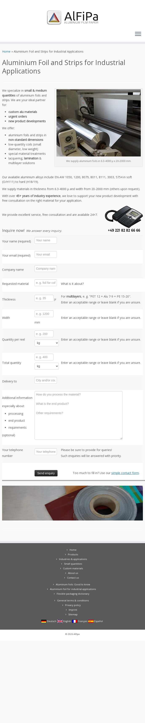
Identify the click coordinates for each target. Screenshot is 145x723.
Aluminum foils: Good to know (73, 584)
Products (73, 554)
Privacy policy (73, 605)
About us (73, 573)
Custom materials (73, 568)
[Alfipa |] (72, 18)
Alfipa (77, 634)
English (64, 621)
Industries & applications (73, 559)
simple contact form (125, 473)
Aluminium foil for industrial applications (73, 589)
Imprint (73, 609)
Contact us (73, 577)
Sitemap (73, 614)
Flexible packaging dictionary (73, 593)
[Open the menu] (138, 34)
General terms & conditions (73, 600)
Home (6, 51)
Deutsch (48, 621)
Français (79, 621)
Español (95, 621)
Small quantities (73, 563)
